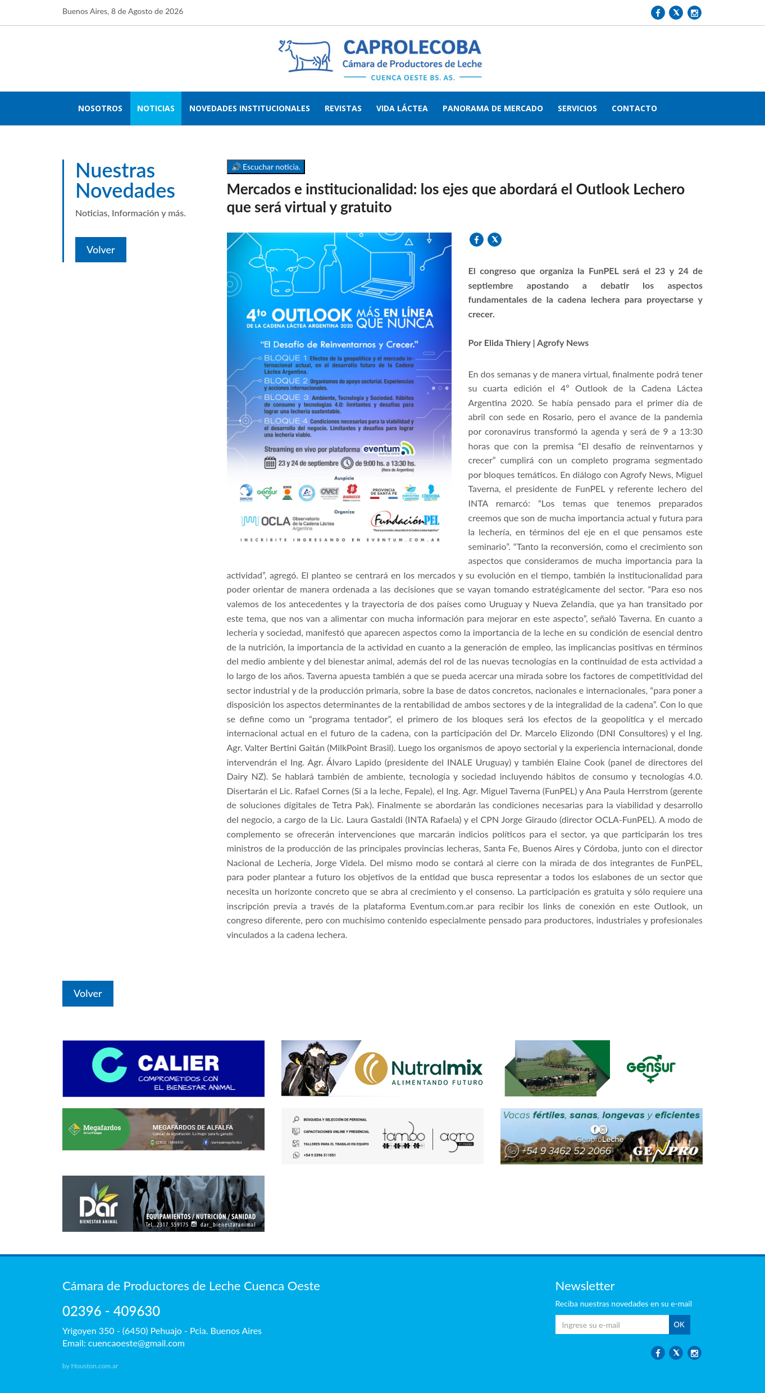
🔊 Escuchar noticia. (266, 166)
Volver (100, 249)
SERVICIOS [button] (577, 108)
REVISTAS (343, 108)
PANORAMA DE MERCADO (493, 108)
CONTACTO (634, 108)
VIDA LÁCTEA (402, 108)
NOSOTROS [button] (100, 108)
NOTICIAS (156, 108)
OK (679, 1324)
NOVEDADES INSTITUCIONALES (249, 108)
